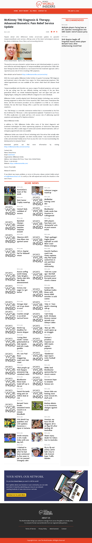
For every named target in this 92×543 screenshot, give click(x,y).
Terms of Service (30, 529)
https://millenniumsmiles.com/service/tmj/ (34, 74)
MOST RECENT (23, 11)
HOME (16, 11)
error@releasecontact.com (12, 176)
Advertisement (54, 529)
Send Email (11, 155)
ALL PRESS (33, 11)
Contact (64, 529)
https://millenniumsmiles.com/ (19, 163)
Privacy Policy (43, 529)
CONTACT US (42, 11)
